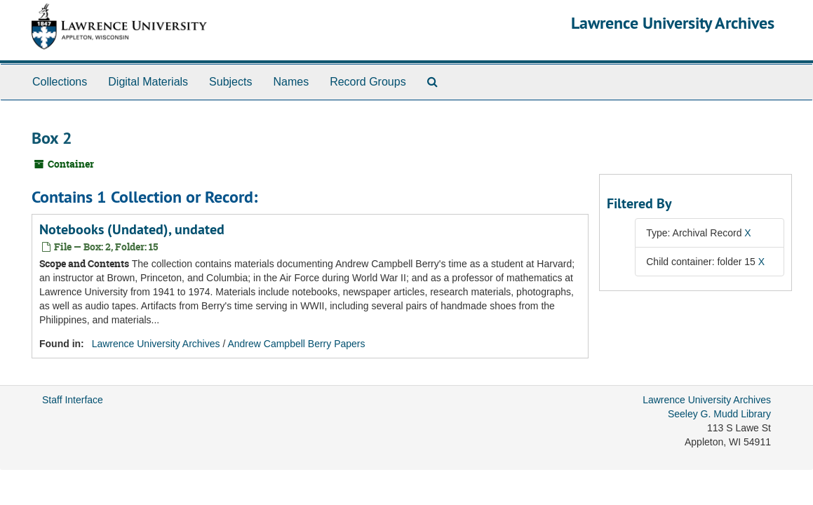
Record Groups (368, 82)
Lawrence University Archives (672, 23)
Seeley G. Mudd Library (719, 413)
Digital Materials (148, 82)
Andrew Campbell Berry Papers (296, 343)
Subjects (230, 82)
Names (291, 82)
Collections (59, 82)
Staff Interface (72, 399)
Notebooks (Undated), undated (131, 229)
